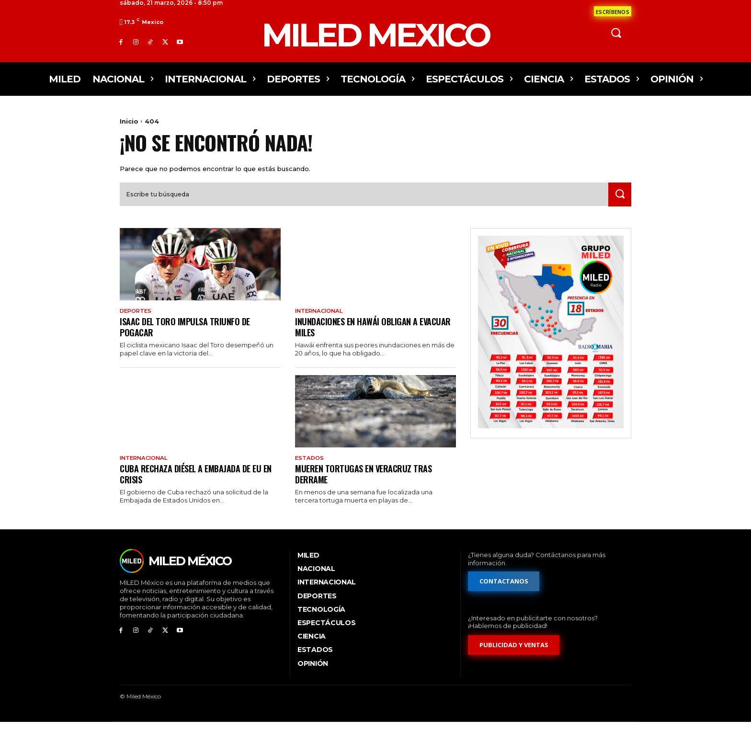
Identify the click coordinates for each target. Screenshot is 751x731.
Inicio (129, 121)
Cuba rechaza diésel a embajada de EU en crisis (196, 482)
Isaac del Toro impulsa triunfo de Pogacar (189, 334)
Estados (310, 466)
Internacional (321, 318)
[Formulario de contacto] (612, 11)
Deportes (137, 318)
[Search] (618, 202)
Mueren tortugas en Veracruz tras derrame (366, 482)
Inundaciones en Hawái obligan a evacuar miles (360, 334)
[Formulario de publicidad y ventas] (514, 654)
